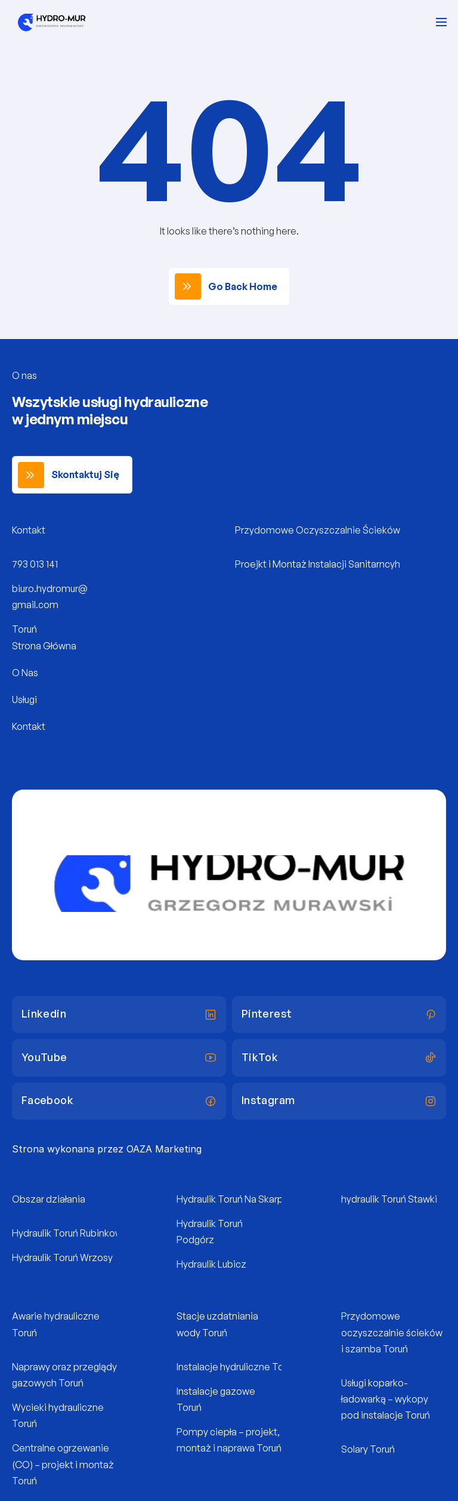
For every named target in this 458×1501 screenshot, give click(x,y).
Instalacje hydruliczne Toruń (237, 1367)
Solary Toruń (368, 1449)
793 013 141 (35, 564)
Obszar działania (48, 1199)
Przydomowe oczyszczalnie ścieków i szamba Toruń (392, 1332)
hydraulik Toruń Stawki (389, 1199)
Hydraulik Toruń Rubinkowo (70, 1233)
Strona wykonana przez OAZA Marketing (107, 1149)
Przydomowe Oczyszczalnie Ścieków (317, 530)
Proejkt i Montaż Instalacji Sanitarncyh (317, 564)
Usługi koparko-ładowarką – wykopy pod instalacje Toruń (385, 1399)
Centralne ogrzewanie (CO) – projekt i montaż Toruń (64, 1464)
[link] (229, 286)
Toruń (24, 629)
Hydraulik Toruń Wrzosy (62, 1257)
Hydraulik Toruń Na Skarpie (234, 1199)
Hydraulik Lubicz (211, 1264)
